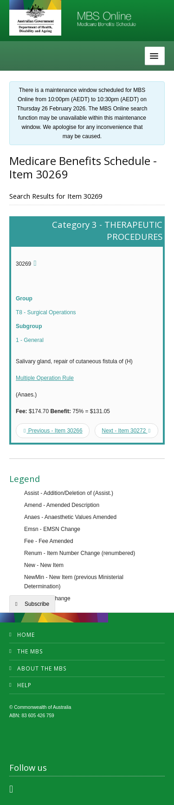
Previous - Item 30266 (53, 430)
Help (24, 685)
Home (26, 635)
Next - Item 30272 (126, 430)
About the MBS (42, 668)
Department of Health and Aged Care (35, 18)
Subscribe (37, 604)
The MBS (30, 651)
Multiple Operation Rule (45, 378)
